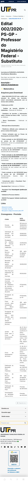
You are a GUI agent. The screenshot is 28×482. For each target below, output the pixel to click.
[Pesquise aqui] (12, 423)
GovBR (2, 1)
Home (2, 16)
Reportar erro (21, 403)
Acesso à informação (21, 1)
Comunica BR (11, 1)
